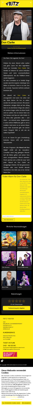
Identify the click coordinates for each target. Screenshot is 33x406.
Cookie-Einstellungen (16, 399)
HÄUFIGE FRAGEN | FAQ (9, 336)
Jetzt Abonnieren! (8, 219)
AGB (4, 322)
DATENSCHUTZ (7, 325)
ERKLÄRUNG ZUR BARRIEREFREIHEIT (12, 323)
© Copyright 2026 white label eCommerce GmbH (13, 365)
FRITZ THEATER (8, 319)
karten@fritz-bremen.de (13, 349)
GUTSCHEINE (6, 339)
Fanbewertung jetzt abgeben (16, 308)
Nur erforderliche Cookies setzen (11, 403)
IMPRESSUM (6, 329)
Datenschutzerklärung (11, 397)
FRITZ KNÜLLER (7, 337)
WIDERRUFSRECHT (8, 327)
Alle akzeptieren (26, 403)
